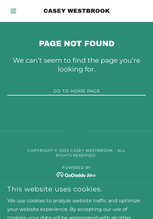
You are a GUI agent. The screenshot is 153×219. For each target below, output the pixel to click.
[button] (17, 11)
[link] (76, 11)
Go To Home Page (76, 91)
